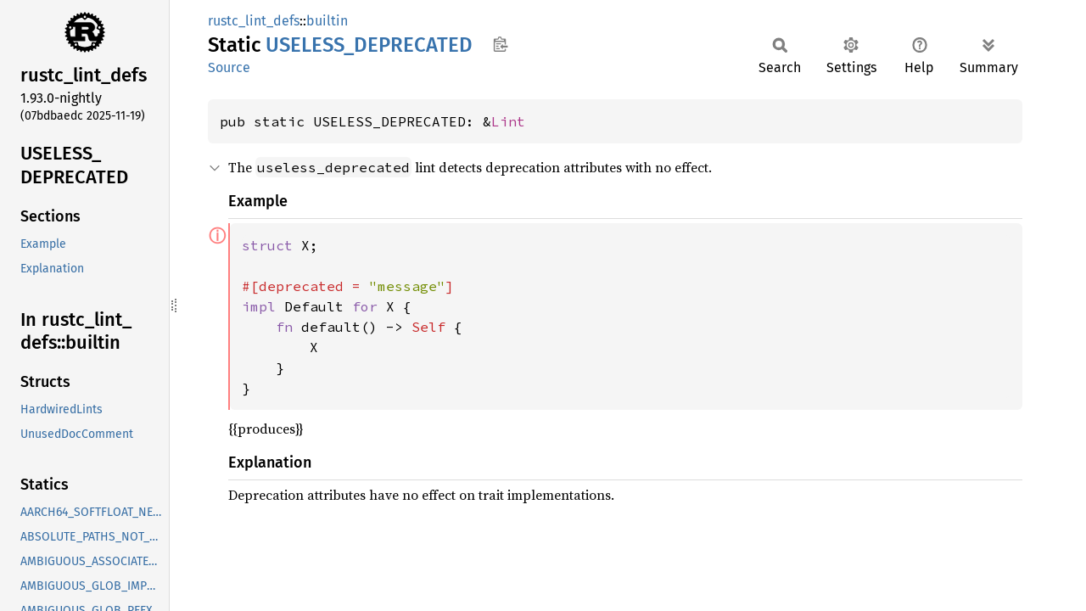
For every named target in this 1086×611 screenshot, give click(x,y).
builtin (327, 21)
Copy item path (500, 44)
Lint (508, 121)
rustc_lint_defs (253, 21)
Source (229, 67)
